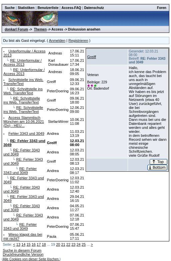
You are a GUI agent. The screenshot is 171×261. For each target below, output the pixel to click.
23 (73, 244)
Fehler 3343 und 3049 (26, 133)
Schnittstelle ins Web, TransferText (23, 82)
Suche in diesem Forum (22, 250)
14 (23, 244)
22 (68, 244)
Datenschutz (94, 8)
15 (28, 244)
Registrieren (78, 41)
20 (58, 244)
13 (18, 244)
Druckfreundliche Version (23, 254)
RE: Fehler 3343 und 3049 (20, 171)
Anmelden (57, 41)
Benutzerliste (48, 8)
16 (34, 244)
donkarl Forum (16, 29)
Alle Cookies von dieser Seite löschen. (31, 259)
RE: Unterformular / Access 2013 (22, 62)
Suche (10, 8)
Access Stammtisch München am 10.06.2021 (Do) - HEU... (23, 122)
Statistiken (26, 8)
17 (39, 244)
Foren (161, 8)
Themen (40, 29)
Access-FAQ (71, 8)
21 (63, 244)
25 (84, 244)
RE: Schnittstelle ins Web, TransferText (23, 91)
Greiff (91, 57)
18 (44, 244)
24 (78, 244)
